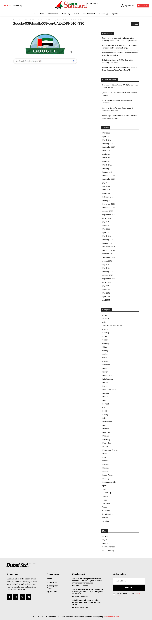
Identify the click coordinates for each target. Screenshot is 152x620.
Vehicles (105, 518)
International (107, 421)
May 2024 (106, 150)
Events (104, 386)
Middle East (106, 443)
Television (106, 496)
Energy (105, 372)
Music (104, 453)
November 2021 (108, 175)
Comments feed (108, 547)
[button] (18, 5)
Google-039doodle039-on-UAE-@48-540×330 (34, 20)
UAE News (106, 510)
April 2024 (106, 154)
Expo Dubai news (109, 389)
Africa (104, 315)
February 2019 (107, 271)
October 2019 (107, 254)
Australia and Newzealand (112, 325)
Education (106, 368)
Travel (104, 507)
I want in (129, 588)
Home (15, 20)
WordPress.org (108, 550)
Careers (105, 340)
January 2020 (107, 243)
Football (105, 404)
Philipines (105, 468)
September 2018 (108, 279)
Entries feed (107, 543)
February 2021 (107, 197)
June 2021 (106, 186)
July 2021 (105, 182)
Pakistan (105, 464)
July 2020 (105, 222)
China (104, 347)
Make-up (105, 436)
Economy (106, 365)
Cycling (105, 361)
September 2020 (108, 215)
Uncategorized (108, 514)
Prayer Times (107, 475)
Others (105, 461)
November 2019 (108, 250)
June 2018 (106, 289)
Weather (105, 521)
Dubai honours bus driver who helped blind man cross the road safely (120, 54)
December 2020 (108, 204)
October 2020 (107, 211)
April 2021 (106, 193)
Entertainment (107, 379)
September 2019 (108, 257)
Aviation (105, 329)
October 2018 (107, 275)
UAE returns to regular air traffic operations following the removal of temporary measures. (119, 39)
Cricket (105, 354)
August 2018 (107, 282)
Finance (105, 397)
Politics (105, 471)
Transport (106, 503)
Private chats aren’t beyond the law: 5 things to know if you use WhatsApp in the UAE (119, 69)
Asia (104, 322)
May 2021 (106, 190)
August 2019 (107, 261)
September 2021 (108, 179)
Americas (105, 318)
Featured (105, 393)
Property (105, 478)
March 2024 (107, 158)
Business (105, 336)
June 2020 (106, 225)
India (104, 418)
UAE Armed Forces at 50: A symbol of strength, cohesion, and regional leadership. (120, 46)
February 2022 (107, 168)
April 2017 (106, 300)
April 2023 (106, 161)
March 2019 (107, 268)
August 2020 (107, 218)
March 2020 (107, 236)
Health (104, 411)
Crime (104, 357)
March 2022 (107, 165)
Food (104, 400)
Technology (106, 493)
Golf (104, 407)
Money (105, 446)
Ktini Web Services (111, 617)
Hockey (105, 414)
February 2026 (107, 143)
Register (105, 536)
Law (104, 425)
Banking (105, 333)
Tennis (104, 500)
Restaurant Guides (109, 482)
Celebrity (105, 343)
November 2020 (108, 207)
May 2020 (106, 229)
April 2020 (106, 232)
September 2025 (108, 147)
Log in (104, 540)
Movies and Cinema (110, 450)
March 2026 (107, 140)
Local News (106, 432)
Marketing (106, 439)
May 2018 (106, 293)
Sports (104, 486)
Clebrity (105, 350)
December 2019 (108, 247)
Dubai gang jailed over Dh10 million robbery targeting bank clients (118, 61)
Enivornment (107, 375)
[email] (129, 581)
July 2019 (105, 264)
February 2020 (107, 239)
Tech (104, 489)
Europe (105, 382)
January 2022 (107, 172)
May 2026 (106, 133)
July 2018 (105, 286)
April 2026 (106, 136)
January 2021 (107, 200)
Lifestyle (105, 429)
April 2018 (106, 296)
